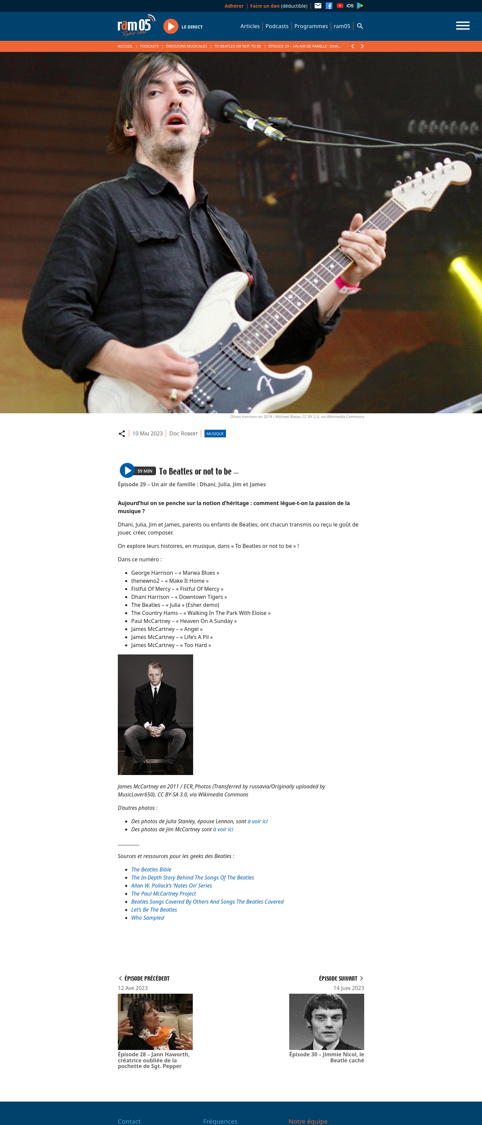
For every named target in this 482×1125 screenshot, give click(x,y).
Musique (215, 433)
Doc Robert (183, 433)
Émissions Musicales (186, 46)
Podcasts (277, 26)
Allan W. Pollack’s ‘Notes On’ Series (171, 885)
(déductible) (279, 6)
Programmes (311, 26)
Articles (250, 26)
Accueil (125, 46)
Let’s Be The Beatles (154, 909)
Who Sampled (147, 917)
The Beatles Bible (151, 869)
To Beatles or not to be (237, 46)
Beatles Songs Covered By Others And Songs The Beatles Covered (207, 901)
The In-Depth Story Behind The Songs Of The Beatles (192, 877)
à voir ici (258, 821)
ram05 (342, 26)
